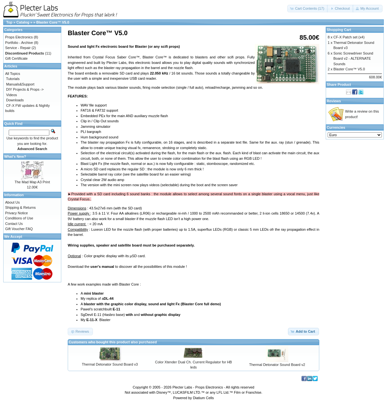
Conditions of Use (19, 218)
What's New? (15, 156)
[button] (307, 8)
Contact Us (14, 224)
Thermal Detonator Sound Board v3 (110, 364)
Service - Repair (18, 48)
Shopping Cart (339, 30)
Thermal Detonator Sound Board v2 (277, 365)
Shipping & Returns (20, 207)
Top (9, 22)
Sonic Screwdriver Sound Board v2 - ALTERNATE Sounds (353, 58)
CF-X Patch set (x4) (349, 37)
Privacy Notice (16, 213)
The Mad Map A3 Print (32, 182)
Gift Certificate (16, 58)
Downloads (15, 100)
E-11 (116, 309)
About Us (12, 202)
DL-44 (109, 298)
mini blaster (94, 293)
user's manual (102, 266)
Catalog (22, 22)
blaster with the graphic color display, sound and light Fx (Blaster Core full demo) (152, 304)
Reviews (334, 101)
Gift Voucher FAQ (19, 229)
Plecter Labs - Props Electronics (198, 387)
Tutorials (13, 79)
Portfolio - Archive (19, 43)
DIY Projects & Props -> (25, 89)
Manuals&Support (20, 84)
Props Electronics (19, 37)
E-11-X (91, 320)
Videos (11, 95)
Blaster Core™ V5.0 (52, 22)
